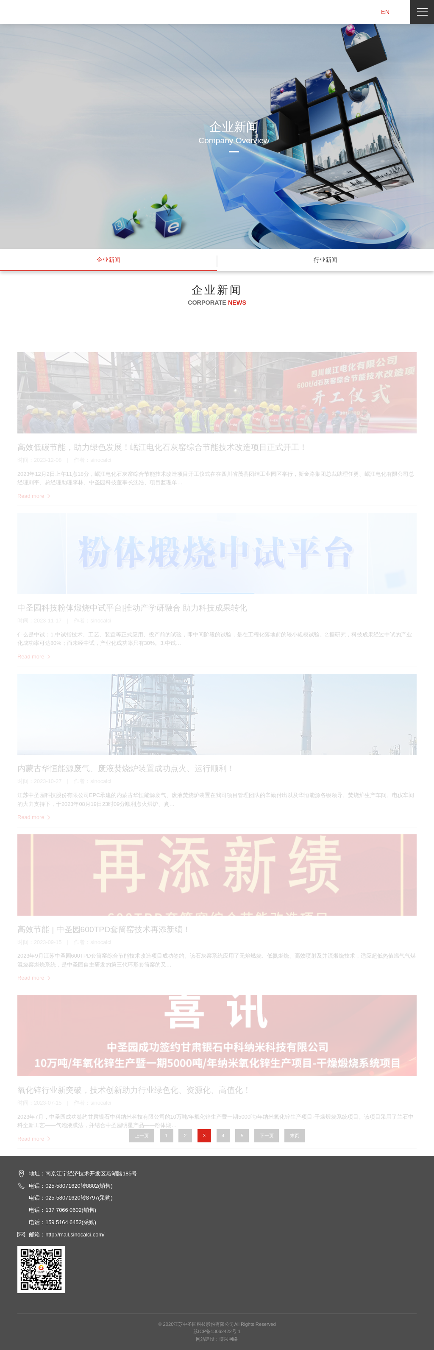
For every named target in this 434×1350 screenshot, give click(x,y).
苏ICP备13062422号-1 (216, 1331)
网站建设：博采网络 (217, 1339)
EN (385, 11)
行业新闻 (325, 259)
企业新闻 (108, 259)
